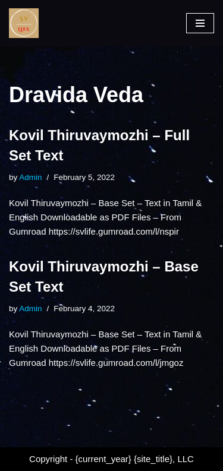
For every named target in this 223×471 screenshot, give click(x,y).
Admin (30, 177)
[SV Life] (24, 23)
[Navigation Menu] (200, 23)
